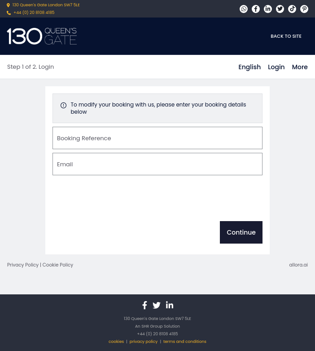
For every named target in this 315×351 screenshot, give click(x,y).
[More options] (300, 67)
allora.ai (298, 265)
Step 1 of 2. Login (30, 66)
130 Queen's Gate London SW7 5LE (46, 5)
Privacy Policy (23, 265)
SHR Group (151, 326)
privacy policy (144, 341)
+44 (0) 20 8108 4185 (34, 12)
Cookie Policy (58, 265)
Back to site (286, 36)
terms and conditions (184, 341)
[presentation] (120, 200)
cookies (116, 341)
